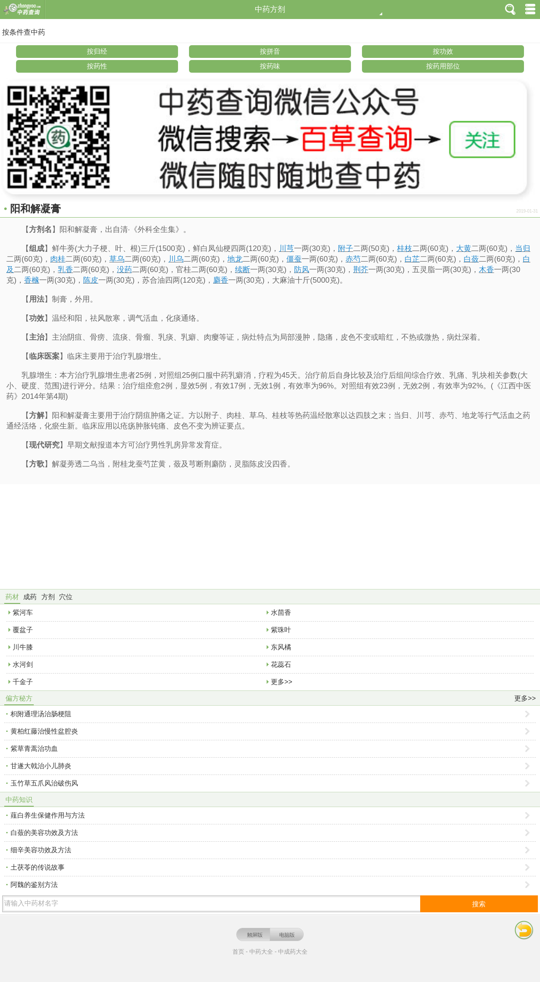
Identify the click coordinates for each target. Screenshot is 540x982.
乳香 (65, 269)
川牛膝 (23, 647)
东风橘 (281, 647)
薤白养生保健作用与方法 (48, 815)
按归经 (97, 51)
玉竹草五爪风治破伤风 (44, 783)
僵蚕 (294, 259)
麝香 (220, 280)
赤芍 (353, 259)
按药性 (97, 66)
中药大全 (261, 951)
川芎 (286, 248)
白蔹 (471, 259)
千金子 (23, 681)
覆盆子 (23, 629)
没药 (124, 269)
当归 (522, 248)
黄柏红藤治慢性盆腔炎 (44, 731)
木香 (486, 269)
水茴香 (281, 612)
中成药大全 (293, 951)
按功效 (443, 51)
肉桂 (57, 259)
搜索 (479, 904)
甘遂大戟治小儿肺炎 (41, 765)
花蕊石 (281, 664)
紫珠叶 (281, 629)
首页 (238, 951)
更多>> (281, 681)
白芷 (412, 259)
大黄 (463, 248)
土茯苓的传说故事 (38, 867)
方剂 (48, 596)
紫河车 (23, 612)
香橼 (31, 280)
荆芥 (360, 269)
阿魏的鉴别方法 (34, 884)
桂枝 (404, 248)
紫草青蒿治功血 (34, 748)
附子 (345, 248)
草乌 (116, 259)
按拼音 (270, 51)
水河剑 (23, 664)
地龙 (235, 259)
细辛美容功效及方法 (41, 850)
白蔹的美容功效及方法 (44, 832)
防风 (301, 269)
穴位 (66, 596)
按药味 (270, 66)
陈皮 (90, 280)
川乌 (176, 259)
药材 (12, 596)
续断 (242, 269)
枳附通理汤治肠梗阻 (41, 713)
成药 (30, 596)
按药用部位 (443, 66)
